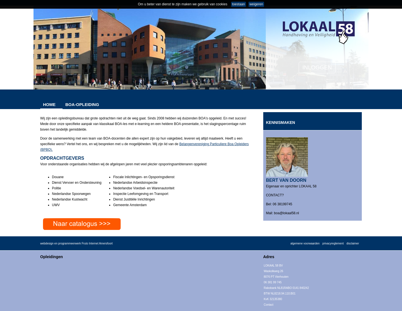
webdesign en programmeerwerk (60, 243)
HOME (49, 104)
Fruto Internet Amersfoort (97, 243)
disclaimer (352, 243)
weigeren (256, 4)
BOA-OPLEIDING (82, 104)
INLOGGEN (317, 67)
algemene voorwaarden (305, 243)
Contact (268, 304)
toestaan (238, 4)
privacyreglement (333, 243)
